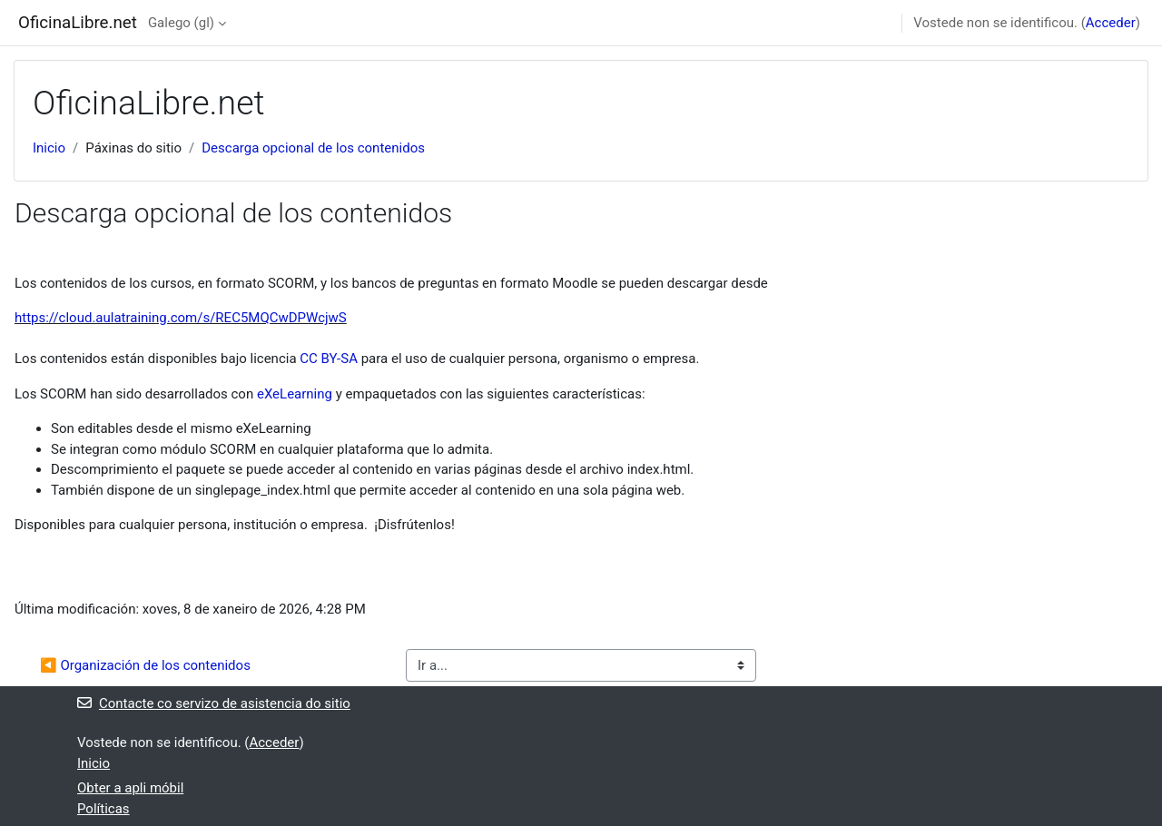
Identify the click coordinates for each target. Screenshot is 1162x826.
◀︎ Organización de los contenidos (145, 665)
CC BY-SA (329, 358)
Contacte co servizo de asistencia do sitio (213, 703)
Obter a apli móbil (130, 788)
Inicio (49, 148)
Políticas (103, 809)
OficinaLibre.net (77, 23)
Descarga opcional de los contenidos (313, 148)
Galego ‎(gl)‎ (181, 23)
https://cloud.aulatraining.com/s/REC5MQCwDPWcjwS (181, 318)
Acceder (1111, 23)
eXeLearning (294, 394)
